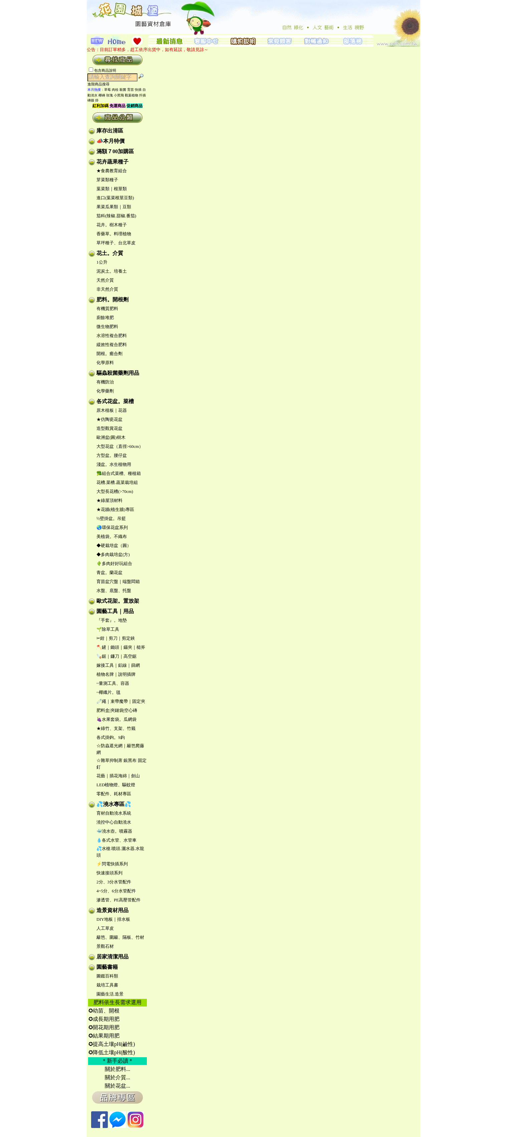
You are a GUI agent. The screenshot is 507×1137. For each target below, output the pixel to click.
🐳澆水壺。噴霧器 (114, 831)
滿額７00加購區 (115, 151)
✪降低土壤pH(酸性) (111, 1052)
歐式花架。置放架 (117, 601)
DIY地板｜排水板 (113, 919)
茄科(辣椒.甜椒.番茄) (116, 215)
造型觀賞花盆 (109, 428)
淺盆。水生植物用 (113, 464)
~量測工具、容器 (112, 683)
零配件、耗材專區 (113, 793)
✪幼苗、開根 (103, 1011)
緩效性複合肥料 (111, 344)
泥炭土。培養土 (111, 271)
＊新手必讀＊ (117, 1061)
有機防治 (105, 381)
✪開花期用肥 (103, 1027)
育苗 (130, 89)
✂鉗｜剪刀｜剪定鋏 (115, 638)
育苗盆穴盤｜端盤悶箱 (118, 581)
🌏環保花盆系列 (112, 527)
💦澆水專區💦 (113, 804)
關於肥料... (117, 1069)
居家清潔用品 (112, 956)
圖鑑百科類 (107, 975)
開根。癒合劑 (109, 353)
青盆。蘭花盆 (109, 572)
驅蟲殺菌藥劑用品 (117, 373)
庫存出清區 (109, 130)
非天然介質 (107, 289)
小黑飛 (119, 95)
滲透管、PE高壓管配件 (118, 899)
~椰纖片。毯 (108, 692)
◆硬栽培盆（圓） (113, 545)
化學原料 (105, 362)
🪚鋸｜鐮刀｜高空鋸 (116, 656)
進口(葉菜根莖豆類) (115, 197)
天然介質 (105, 280)
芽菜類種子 (107, 179)
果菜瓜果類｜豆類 (113, 206)
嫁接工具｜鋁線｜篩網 (118, 665)
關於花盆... (117, 1086)
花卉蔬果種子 (112, 162)
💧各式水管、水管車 (116, 840)
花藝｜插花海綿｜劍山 (118, 775)
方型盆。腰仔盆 (111, 455)
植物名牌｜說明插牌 (116, 674)
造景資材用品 (112, 910)
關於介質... (117, 1077)
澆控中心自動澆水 (113, 822)
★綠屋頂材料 (109, 500)
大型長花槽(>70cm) (114, 491)
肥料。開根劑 (112, 299)
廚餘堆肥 (105, 317)
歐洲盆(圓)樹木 (110, 437)
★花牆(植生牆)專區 (115, 509)
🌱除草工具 (107, 629)
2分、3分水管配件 (113, 881)
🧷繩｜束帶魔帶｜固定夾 (120, 701)
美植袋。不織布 (111, 536)
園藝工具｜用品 (115, 611)
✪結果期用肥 (103, 1036)
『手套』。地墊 (111, 620)
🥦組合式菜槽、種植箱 (118, 473)
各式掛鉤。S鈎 (110, 737)
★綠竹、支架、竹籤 (116, 728)
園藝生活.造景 (109, 994)
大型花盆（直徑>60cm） (119, 446)
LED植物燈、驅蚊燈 (115, 784)
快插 (138, 89)
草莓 (107, 89)
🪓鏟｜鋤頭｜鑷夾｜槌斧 (120, 647)
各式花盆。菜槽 (115, 401)
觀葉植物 (131, 95)
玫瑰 (109, 95)
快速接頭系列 (109, 872)
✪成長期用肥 (103, 1019)
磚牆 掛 (92, 100)
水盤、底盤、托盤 (113, 590)
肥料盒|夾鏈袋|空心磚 (116, 710)
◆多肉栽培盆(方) (113, 554)
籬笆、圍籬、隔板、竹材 (120, 937)
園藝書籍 (107, 967)
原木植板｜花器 (111, 410)
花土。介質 (109, 253)
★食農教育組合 (111, 170)
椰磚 (101, 95)
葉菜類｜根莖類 (111, 188)
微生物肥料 (107, 326)
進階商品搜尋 (100, 84)
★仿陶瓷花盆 (109, 419)
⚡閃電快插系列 (112, 863)
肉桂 (115, 89)
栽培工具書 (107, 984)
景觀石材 (105, 946)
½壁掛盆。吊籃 (111, 518)
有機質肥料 (107, 308)
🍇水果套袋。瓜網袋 (116, 719)
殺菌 (122, 89)
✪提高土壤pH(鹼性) (111, 1044)
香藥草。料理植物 (113, 233)
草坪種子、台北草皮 (116, 242)
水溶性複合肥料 (111, 335)
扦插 (142, 95)
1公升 (101, 262)
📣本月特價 (110, 141)
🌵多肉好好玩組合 (114, 563)
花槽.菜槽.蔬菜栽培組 (117, 482)
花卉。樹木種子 (111, 224)
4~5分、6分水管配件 (116, 890)
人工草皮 (105, 928)
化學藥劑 (105, 390)
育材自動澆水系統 (113, 813)
